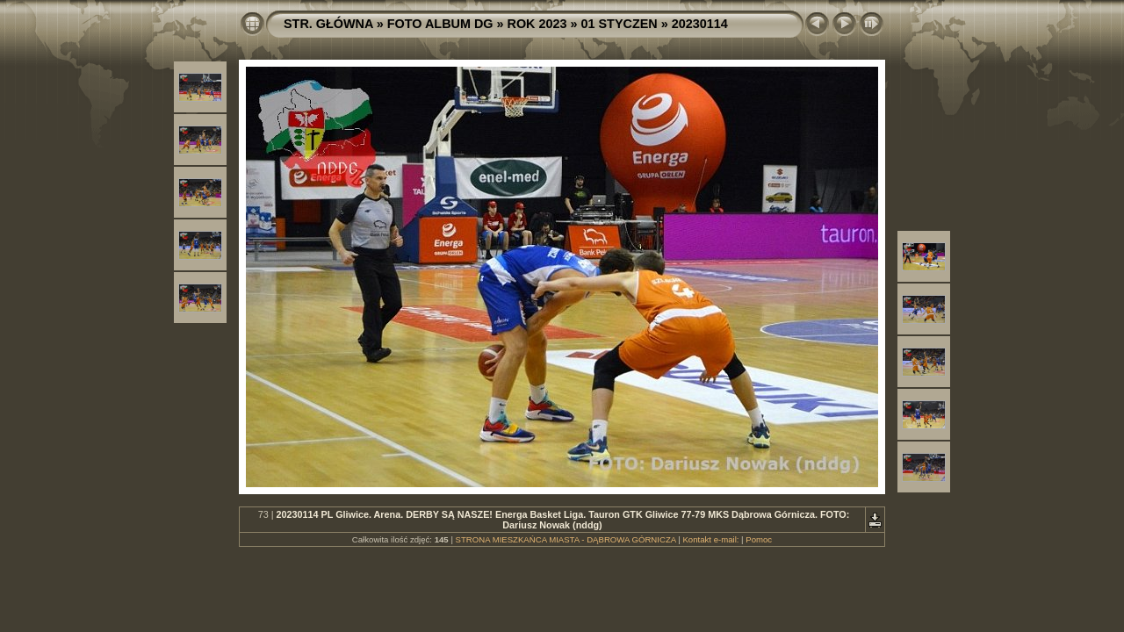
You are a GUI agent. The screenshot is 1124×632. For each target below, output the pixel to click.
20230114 (700, 24)
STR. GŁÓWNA (328, 24)
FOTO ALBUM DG (440, 24)
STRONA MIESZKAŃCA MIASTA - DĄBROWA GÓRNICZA (566, 539)
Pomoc (759, 539)
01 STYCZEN (619, 24)
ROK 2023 (537, 24)
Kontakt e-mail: (710, 539)
